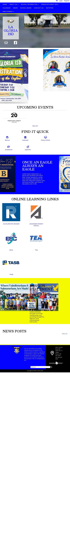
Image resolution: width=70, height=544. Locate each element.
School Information (30, 4)
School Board (25, 8)
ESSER (15, 8)
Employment (8, 11)
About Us (14, 4)
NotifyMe (49, 8)
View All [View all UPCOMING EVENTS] (35, 126)
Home (5, 4)
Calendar (6, 8)
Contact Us (38, 8)
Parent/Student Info (49, 4)
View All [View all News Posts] (64, 334)
